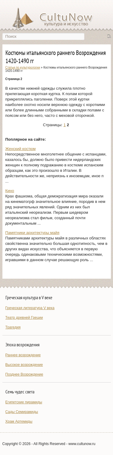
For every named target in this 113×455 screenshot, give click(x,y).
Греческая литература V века (30, 308)
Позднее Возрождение (24, 374)
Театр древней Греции (24, 318)
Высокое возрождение (24, 365)
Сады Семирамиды (21, 412)
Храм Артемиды (19, 421)
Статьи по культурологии (22, 67)
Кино (9, 190)
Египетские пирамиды (23, 402)
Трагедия (13, 327)
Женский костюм (20, 148)
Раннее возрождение (23, 355)
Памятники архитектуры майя (32, 232)
